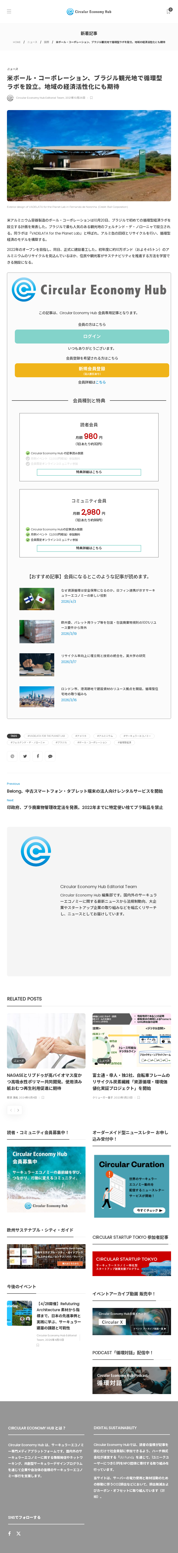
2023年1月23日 (123, 1003)
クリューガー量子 (102, 1003)
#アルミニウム (105, 736)
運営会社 (90, 1540)
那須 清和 (12, 1003)
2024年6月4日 (28, 1003)
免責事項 (146, 1540)
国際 (46, 42)
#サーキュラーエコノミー (137, 736)
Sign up (76, 1481)
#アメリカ (80, 736)
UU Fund (126, 1362)
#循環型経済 (124, 742)
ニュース (32, 42)
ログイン (92, 336)
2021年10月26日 (75, 98)
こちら (100, 382)
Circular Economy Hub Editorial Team (40, 98)
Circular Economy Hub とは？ (53, 1540)
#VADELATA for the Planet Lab (46, 736)
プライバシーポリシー (118, 1540)
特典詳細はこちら (89, 472)
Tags (14, 736)
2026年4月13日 (54, 1245)
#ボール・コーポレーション (92, 742)
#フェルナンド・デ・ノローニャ (28, 742)
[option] (46, 962)
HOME (17, 42)
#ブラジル (61, 742)
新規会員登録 (92, 371)
